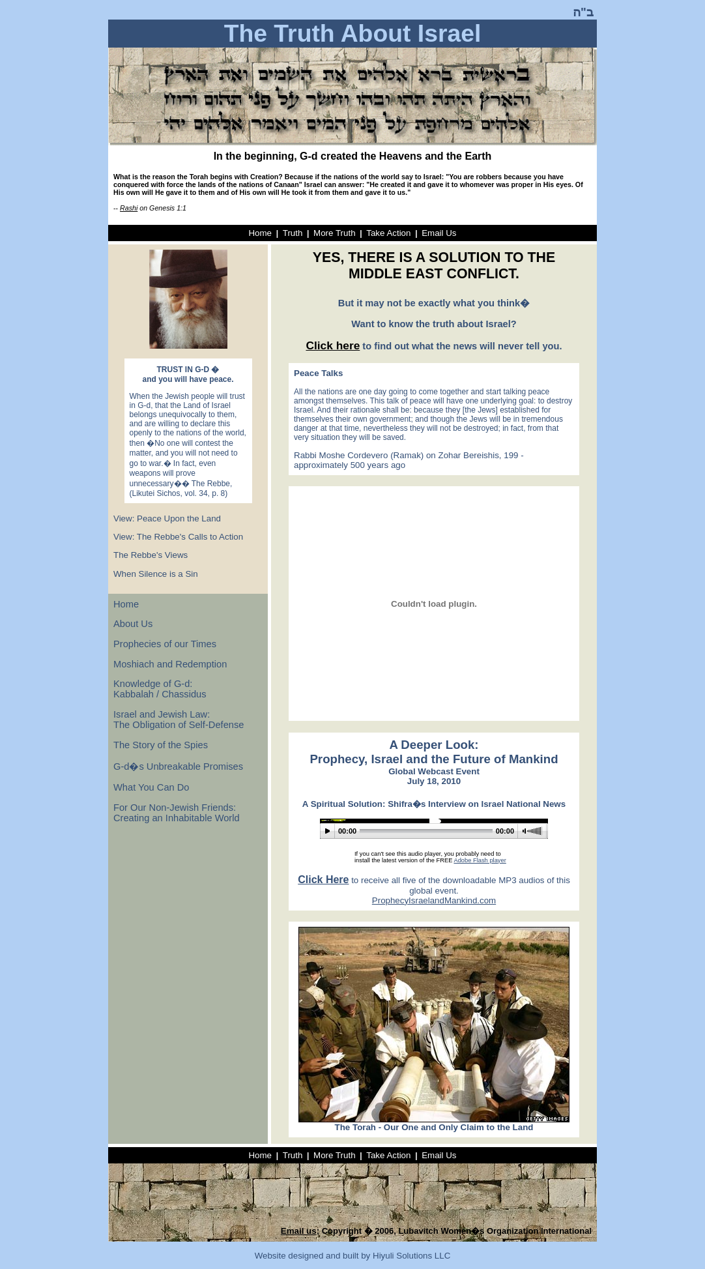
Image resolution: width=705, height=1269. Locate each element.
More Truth (334, 233)
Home (260, 233)
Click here (333, 345)
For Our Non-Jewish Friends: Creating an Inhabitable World (176, 812)
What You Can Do (151, 787)
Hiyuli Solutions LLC (411, 1256)
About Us (132, 624)
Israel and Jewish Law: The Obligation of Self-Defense (178, 719)
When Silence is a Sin (155, 574)
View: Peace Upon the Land (167, 518)
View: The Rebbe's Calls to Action (178, 537)
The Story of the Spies (160, 745)
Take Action (388, 233)
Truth (293, 233)
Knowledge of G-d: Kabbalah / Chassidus (160, 688)
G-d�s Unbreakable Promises (178, 766)
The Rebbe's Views (150, 555)
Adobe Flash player (479, 860)
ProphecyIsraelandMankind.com (434, 900)
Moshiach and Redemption (170, 664)
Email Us (439, 233)
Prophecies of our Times (164, 644)
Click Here (323, 879)
